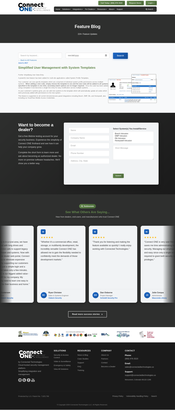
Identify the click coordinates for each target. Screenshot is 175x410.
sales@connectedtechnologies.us (139, 367)
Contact (104, 363)
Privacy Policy (117, 396)
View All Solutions (61, 369)
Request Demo (135, 3)
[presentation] (129, 166)
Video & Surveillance (62, 362)
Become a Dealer (108, 367)
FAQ (79, 367)
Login (151, 3)
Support (120, 9)
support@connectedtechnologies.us (140, 375)
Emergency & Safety (62, 365)
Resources (102, 9)
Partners (104, 359)
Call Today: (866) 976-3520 (111, 3)
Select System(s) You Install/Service (129, 129)
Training (81, 371)
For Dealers (90, 9)
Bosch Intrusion (133, 134)
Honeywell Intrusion (133, 141)
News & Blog (83, 355)
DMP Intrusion (133, 136)
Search (149, 9)
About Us (105, 355)
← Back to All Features (27, 60)
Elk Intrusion (133, 138)
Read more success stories (87, 315)
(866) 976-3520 (131, 359)
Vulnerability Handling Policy (137, 396)
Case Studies (83, 359)
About (112, 9)
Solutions (66, 9)
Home (58, 9)
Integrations (78, 9)
